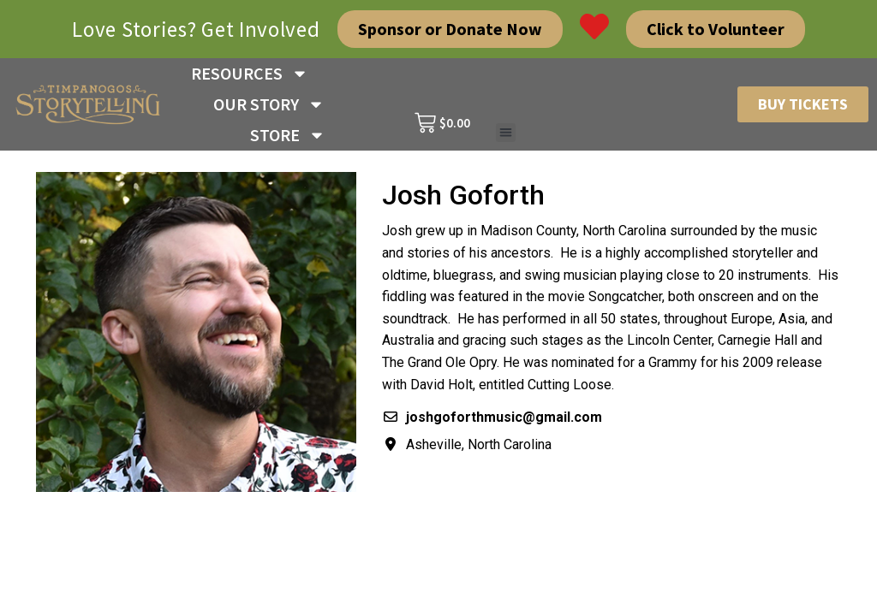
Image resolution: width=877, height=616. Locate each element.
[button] (506, 133)
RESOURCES (249, 73)
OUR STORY (269, 104)
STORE (287, 135)
